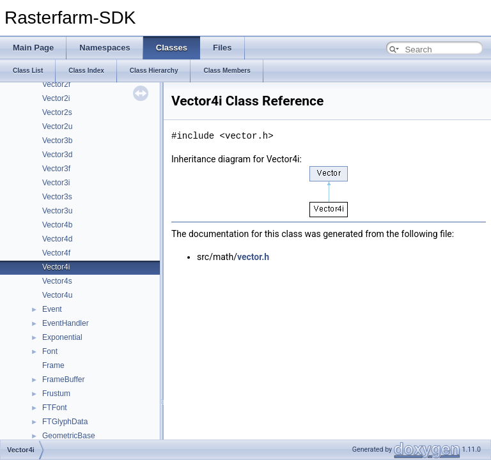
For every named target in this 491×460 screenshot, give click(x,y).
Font (50, 351)
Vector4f (56, 253)
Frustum (56, 393)
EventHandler (65, 323)
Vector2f (56, 84)
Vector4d (57, 238)
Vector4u (57, 295)
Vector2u (57, 126)
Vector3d (57, 154)
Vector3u (57, 210)
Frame (53, 365)
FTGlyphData (65, 421)
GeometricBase (68, 435)
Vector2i (56, 98)
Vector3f (56, 168)
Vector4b (57, 224)
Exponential (62, 337)
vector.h (253, 257)
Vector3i (56, 182)
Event (52, 309)
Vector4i (56, 267)
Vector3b (57, 140)
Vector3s (57, 196)
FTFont (54, 407)
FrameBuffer (63, 379)
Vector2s (57, 112)
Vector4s (57, 281)
